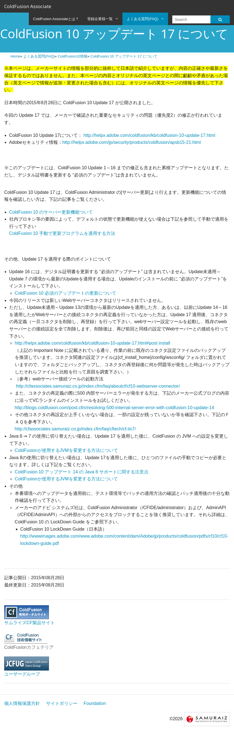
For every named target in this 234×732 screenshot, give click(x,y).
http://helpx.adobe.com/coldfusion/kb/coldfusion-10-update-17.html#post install (92, 343)
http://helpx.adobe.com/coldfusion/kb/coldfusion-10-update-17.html (149, 135)
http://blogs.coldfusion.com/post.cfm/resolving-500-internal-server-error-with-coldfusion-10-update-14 (114, 407)
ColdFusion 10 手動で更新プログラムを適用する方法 (62, 233)
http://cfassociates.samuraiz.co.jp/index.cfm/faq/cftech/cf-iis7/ (75, 428)
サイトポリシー (61, 703)
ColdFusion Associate (27, 6)
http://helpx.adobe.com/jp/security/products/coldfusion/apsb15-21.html (131, 142)
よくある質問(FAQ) (142, 19)
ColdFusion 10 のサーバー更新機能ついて (51, 212)
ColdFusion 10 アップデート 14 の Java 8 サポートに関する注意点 (81, 471)
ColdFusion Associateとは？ (56, 19)
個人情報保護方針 (22, 703)
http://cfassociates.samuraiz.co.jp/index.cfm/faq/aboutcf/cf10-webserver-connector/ (97, 386)
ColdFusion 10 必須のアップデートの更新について (66, 293)
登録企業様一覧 (100, 19)
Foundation (95, 703)
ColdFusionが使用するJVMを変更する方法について (66, 450)
